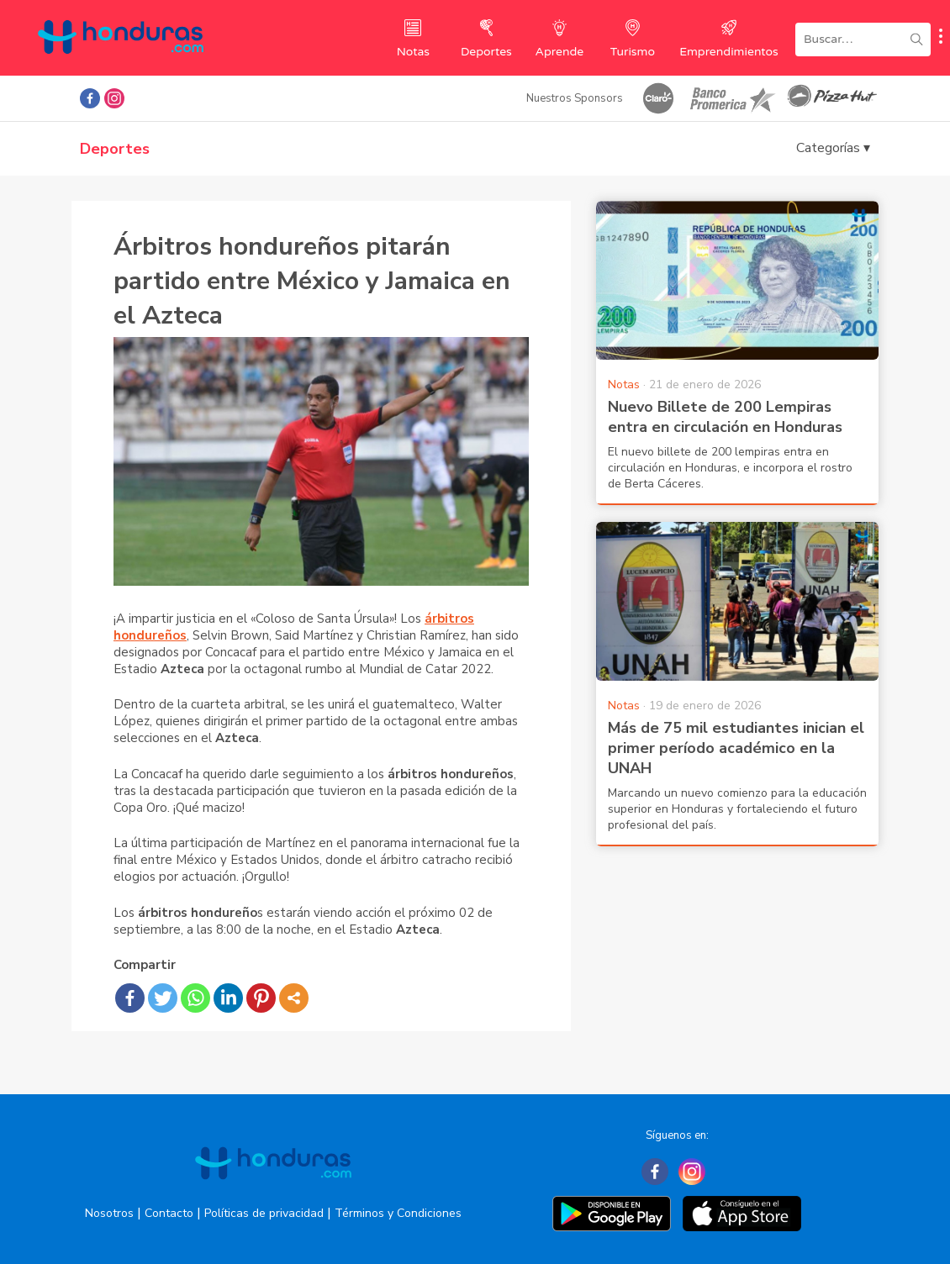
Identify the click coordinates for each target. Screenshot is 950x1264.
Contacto (169, 1213)
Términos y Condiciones (398, 1213)
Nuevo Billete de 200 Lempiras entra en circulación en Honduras (725, 417)
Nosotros (109, 1213)
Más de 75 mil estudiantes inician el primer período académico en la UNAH (736, 748)
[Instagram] (691, 1171)
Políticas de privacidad (264, 1213)
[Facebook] (654, 1171)
